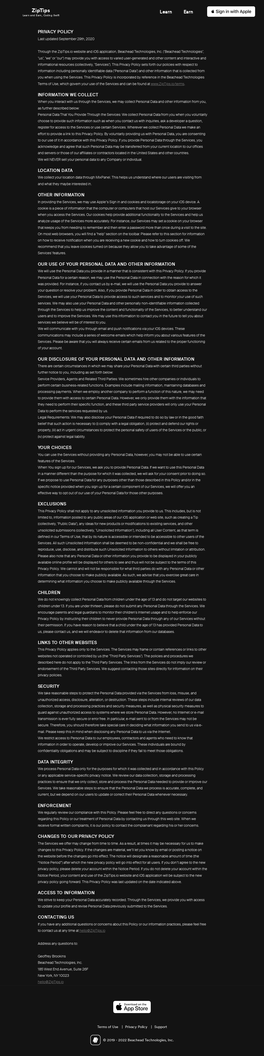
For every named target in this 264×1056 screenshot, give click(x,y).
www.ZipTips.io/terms (167, 84)
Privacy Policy (136, 1027)
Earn (188, 12)
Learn (166, 12)
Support (160, 1027)
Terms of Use (107, 1027)
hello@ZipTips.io (92, 930)
